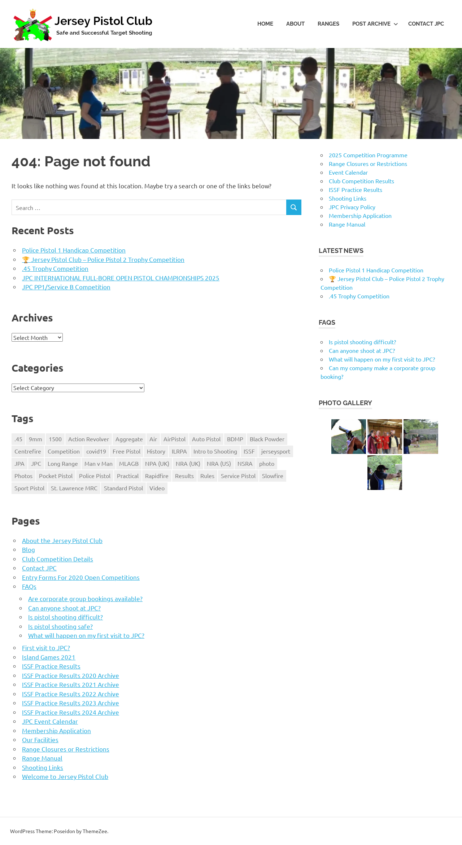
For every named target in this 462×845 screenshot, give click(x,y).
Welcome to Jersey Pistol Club (65, 776)
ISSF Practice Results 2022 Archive (70, 693)
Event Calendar (348, 172)
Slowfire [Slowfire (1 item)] (272, 475)
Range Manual (42, 758)
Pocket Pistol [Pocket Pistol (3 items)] (56, 475)
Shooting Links (42, 767)
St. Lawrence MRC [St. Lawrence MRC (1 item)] (74, 487)
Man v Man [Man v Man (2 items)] (98, 463)
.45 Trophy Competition (55, 268)
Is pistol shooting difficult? (65, 617)
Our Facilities (40, 739)
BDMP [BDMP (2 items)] (235, 438)
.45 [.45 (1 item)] (18, 438)
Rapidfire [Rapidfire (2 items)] (157, 475)
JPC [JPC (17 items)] (36, 463)
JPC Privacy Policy (352, 206)
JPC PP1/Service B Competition (66, 286)
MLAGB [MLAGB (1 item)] (129, 463)
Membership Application (56, 730)
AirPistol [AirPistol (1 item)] (175, 438)
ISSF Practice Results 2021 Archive (70, 684)
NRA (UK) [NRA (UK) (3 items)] (188, 463)
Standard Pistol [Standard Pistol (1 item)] (123, 487)
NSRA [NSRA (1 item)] (245, 463)
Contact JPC (426, 24)
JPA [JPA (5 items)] (19, 463)
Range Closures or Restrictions (65, 749)
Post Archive (375, 24)
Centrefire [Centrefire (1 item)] (27, 451)
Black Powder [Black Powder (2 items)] (267, 438)
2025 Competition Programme (368, 154)
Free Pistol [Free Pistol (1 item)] (126, 451)
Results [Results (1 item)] (184, 475)
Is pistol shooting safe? (60, 626)
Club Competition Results (361, 180)
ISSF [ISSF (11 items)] (249, 451)
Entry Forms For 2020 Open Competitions (81, 577)
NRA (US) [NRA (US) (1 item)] (219, 463)
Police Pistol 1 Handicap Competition (74, 250)
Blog (28, 549)
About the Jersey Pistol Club (62, 540)
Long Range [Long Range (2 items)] (63, 463)
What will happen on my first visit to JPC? (86, 635)
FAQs (29, 586)
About (295, 24)
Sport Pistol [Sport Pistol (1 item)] (29, 487)
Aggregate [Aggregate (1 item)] (129, 438)
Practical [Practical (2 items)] (128, 475)
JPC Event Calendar (50, 721)
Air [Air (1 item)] (153, 438)
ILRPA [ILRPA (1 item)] (179, 451)
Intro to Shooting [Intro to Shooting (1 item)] (215, 451)
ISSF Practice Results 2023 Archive (70, 702)
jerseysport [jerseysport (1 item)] (275, 451)
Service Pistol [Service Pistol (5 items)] (238, 475)
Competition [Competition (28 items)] (64, 451)
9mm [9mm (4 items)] (35, 438)
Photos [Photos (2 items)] (23, 475)
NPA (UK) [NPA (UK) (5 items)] (157, 463)
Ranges (328, 24)
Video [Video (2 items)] (157, 487)
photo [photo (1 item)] (266, 463)
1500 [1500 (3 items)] (55, 438)
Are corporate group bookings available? (85, 598)
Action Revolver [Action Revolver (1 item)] (88, 438)
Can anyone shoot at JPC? (64, 608)
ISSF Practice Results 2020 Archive (70, 675)
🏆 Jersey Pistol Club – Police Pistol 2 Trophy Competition (103, 259)
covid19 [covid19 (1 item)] (96, 451)
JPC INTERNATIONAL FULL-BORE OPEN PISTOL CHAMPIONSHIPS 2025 (120, 277)
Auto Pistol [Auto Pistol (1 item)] (206, 438)
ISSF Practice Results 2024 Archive (70, 712)
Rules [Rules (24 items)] (207, 475)
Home (265, 24)
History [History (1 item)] (156, 451)
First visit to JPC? (46, 647)
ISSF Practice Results (51, 666)
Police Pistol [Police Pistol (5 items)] (94, 475)
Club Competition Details (57, 558)
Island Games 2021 (48, 657)
